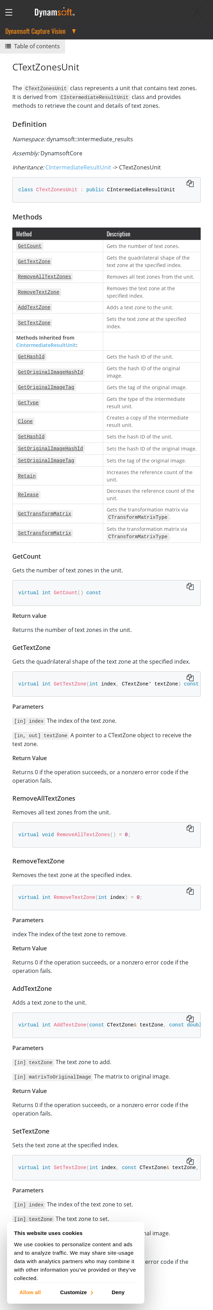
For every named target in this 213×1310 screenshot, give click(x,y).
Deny (118, 1292)
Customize (76, 1292)
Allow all (30, 1292)
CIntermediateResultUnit (78, 166)
